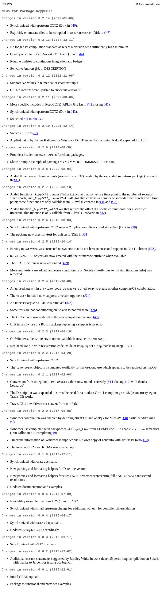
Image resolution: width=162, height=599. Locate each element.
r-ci (26, 121)
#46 (73, 26)
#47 (106, 34)
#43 (73, 114)
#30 (133, 232)
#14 (110, 388)
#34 (101, 206)
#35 (113, 206)
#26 (93, 315)
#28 (151, 254)
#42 (89, 107)
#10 (125, 425)
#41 (106, 107)
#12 (127, 388)
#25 (68, 308)
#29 (65, 268)
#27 (96, 322)
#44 (81, 56)
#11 (33, 440)
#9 (12, 429)
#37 (16, 184)
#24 (86, 301)
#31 (84, 239)
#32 (102, 217)
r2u (34, 121)
